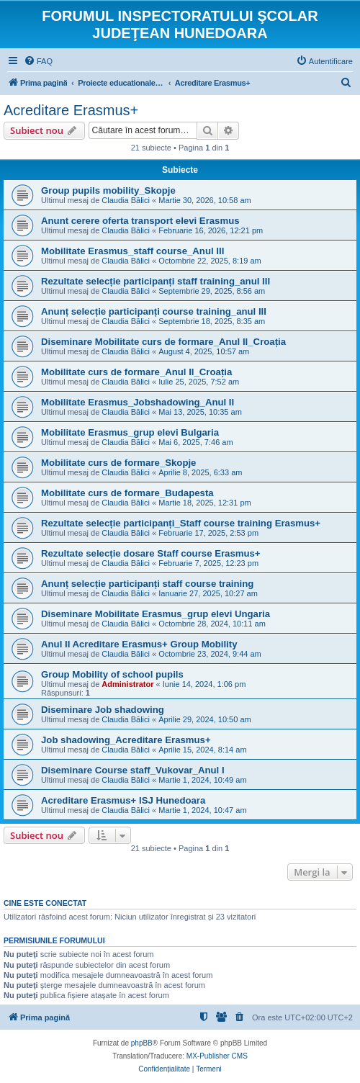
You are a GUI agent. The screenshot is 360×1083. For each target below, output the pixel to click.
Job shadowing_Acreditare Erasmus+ (126, 739)
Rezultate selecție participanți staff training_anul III (155, 281)
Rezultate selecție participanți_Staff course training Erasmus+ (180, 523)
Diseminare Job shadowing (102, 709)
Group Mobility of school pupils (112, 674)
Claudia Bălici (126, 200)
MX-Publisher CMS (217, 1056)
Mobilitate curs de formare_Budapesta (127, 492)
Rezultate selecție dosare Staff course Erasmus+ (151, 553)
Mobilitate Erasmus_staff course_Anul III (132, 251)
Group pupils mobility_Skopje (108, 190)
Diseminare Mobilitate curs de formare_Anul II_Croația (163, 341)
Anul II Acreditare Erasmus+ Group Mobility (139, 644)
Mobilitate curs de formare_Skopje (118, 462)
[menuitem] (38, 61)
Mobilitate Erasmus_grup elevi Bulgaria (130, 432)
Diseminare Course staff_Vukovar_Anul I (133, 770)
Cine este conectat (45, 903)
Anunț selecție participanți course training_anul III (153, 311)
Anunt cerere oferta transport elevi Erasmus (140, 220)
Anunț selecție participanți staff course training (147, 583)
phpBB (142, 1043)
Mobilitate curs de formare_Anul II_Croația (136, 372)
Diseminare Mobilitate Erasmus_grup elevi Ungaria (155, 613)
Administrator (127, 684)
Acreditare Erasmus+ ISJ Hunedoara (123, 800)
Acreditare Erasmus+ (71, 110)
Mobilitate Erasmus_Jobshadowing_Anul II (137, 402)
